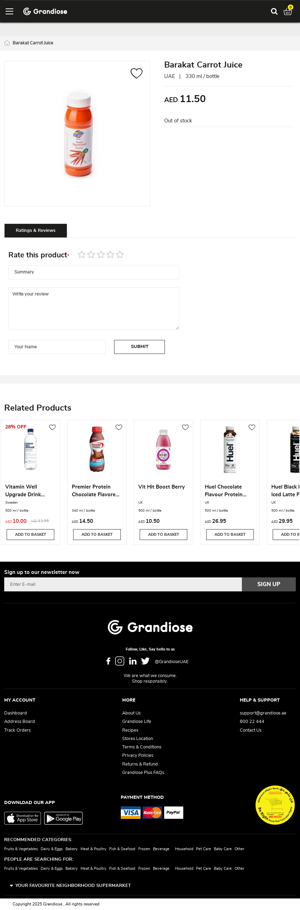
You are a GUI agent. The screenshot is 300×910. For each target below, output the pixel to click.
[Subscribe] (269, 584)
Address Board (19, 721)
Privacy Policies (137, 755)
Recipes (130, 730)
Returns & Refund (140, 764)
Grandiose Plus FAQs (143, 772)
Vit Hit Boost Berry (161, 487)
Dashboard (15, 713)
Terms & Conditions (141, 747)
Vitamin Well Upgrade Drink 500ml (23, 491)
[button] (137, 74)
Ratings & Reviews (35, 230)
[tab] (35, 230)
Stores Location (137, 739)
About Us (131, 713)
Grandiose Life (136, 721)
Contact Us (250, 730)
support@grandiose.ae (263, 713)
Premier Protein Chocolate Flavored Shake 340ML (95, 491)
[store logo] (45, 11)
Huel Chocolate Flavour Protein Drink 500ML (224, 491)
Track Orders (17, 730)
